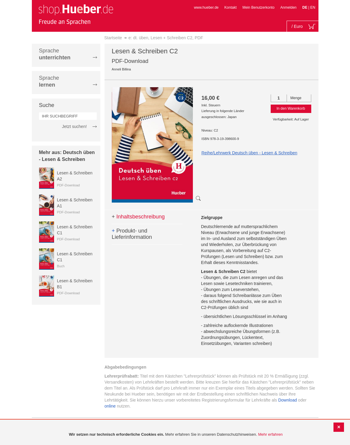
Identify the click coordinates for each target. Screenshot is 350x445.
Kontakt (230, 7)
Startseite (113, 37)
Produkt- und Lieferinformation (132, 234)
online (110, 406)
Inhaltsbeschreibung (138, 217)
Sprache (55, 54)
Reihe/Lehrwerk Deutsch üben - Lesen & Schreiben (249, 152)
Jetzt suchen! (74, 126)
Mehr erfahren (270, 434)
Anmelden (288, 7)
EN (312, 7)
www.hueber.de (206, 7)
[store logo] (76, 14)
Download (287, 400)
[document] (176, 435)
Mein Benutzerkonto (258, 7)
